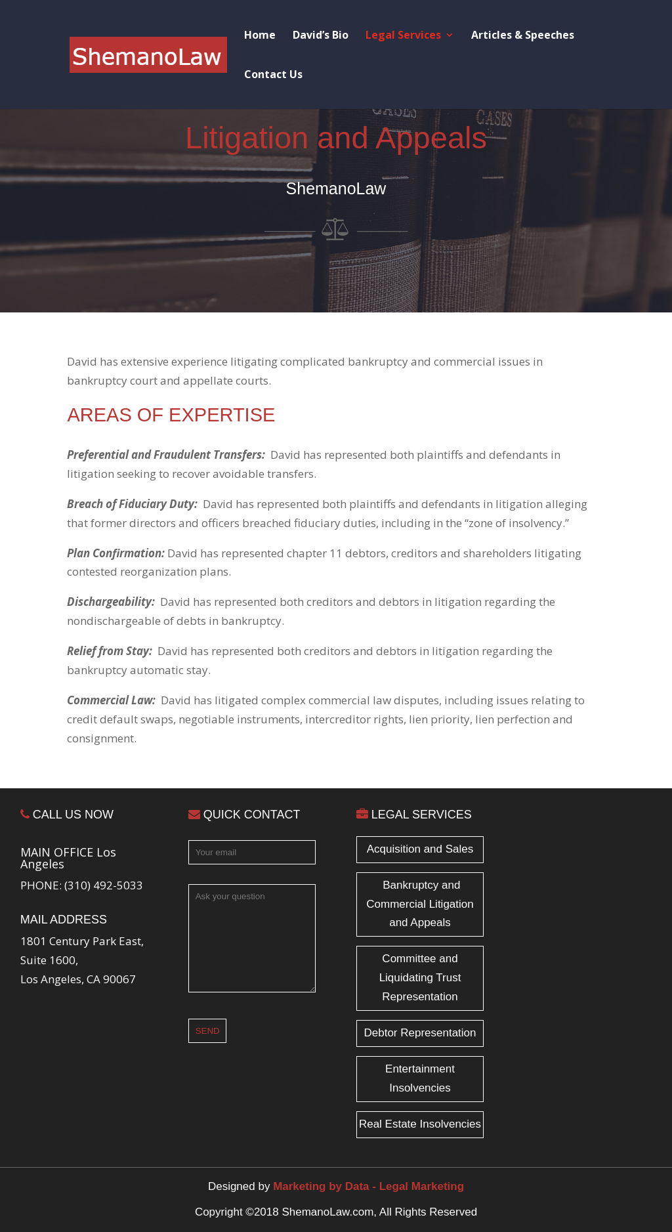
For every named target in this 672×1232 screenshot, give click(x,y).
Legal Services (403, 36)
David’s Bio (320, 36)
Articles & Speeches (522, 36)
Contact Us (273, 75)
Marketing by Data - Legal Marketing (368, 1186)
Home (260, 36)
